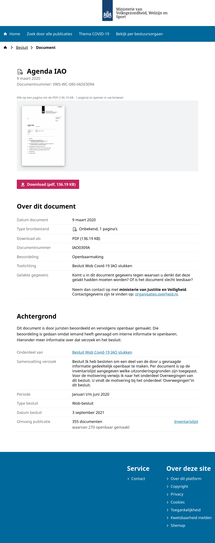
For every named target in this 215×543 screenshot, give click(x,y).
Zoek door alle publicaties (49, 33)
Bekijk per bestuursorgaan (139, 33)
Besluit (23, 47)
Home (11, 33)
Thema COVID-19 (94, 33)
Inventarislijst (186, 421)
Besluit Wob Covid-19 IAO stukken (102, 352)
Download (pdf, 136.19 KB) (48, 184)
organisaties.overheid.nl (156, 294)
